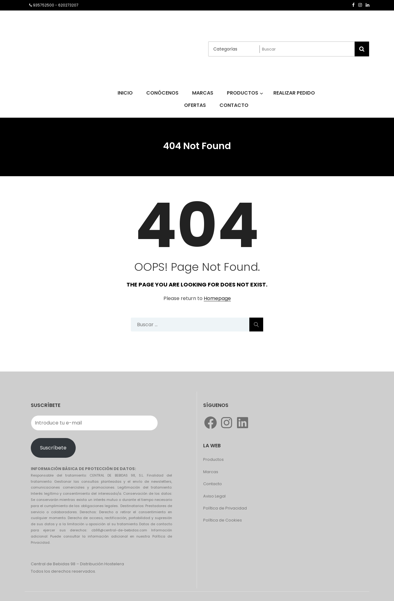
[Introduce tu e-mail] (94, 423)
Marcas (210, 472)
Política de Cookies (222, 520)
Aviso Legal (214, 496)
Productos (213, 459)
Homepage (217, 298)
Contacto (212, 484)
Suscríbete (53, 447)
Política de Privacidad (225, 508)
